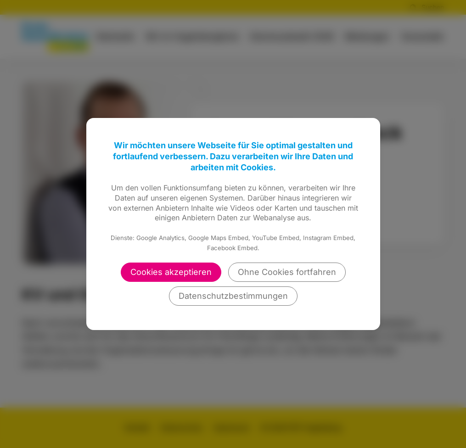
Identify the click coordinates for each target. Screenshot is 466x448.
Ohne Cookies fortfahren (287, 272)
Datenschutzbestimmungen (233, 296)
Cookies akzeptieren (171, 272)
